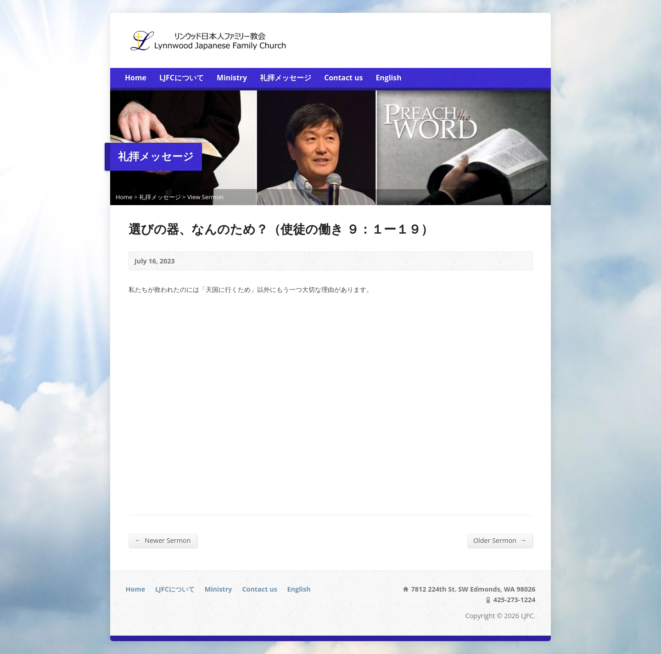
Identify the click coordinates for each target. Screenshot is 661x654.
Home (135, 78)
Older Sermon (500, 540)
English (388, 78)
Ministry (232, 78)
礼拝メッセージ (285, 78)
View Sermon (205, 197)
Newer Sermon (162, 540)
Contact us (343, 78)
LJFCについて (181, 78)
